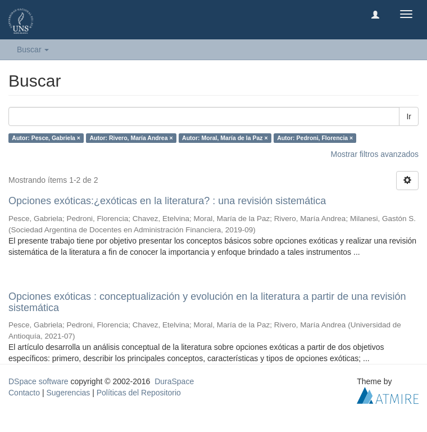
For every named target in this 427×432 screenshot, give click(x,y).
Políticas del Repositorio (139, 392)
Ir (408, 116)
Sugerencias (68, 392)
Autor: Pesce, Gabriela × (46, 137)
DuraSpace (174, 381)
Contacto (24, 392)
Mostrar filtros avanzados (375, 154)
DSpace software (38, 381)
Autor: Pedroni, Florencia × (315, 137)
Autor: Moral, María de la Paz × (225, 137)
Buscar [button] (33, 49)
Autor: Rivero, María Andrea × (130, 137)
